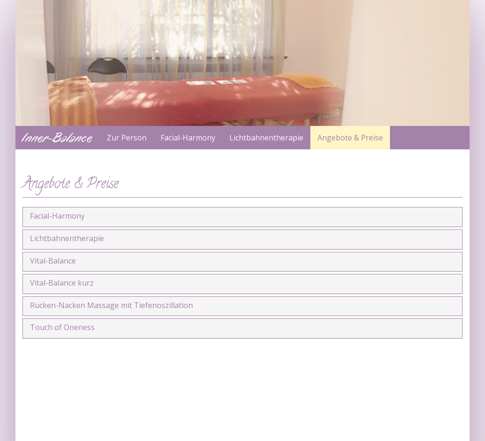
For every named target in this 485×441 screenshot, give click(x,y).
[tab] (242, 217)
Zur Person (127, 137)
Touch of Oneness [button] (62, 327)
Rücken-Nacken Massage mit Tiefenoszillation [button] (111, 305)
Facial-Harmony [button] (57, 216)
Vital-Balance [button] (53, 261)
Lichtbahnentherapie (266, 137)
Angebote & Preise (350, 137)
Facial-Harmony (188, 137)
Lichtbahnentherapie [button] (67, 238)
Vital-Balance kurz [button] (62, 283)
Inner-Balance (57, 137)
